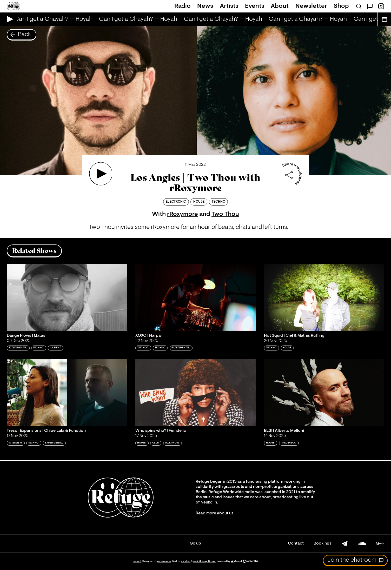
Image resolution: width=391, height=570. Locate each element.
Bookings (323, 543)
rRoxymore (182, 214)
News (205, 6)
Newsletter (311, 6)
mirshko (185, 561)
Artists (229, 6)
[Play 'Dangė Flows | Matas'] (67, 298)
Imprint (137, 561)
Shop (341, 6)
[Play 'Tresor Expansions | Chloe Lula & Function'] (67, 393)
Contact (296, 543)
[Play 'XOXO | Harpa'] (195, 298)
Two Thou (225, 214)
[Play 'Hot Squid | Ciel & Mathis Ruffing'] (324, 298)
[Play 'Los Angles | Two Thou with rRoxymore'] (100, 173)
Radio (182, 6)
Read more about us (215, 513)
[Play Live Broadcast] (8, 19)
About (280, 6)
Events (254, 6)
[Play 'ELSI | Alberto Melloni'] (324, 393)
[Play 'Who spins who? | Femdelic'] (195, 393)
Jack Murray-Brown (204, 561)
